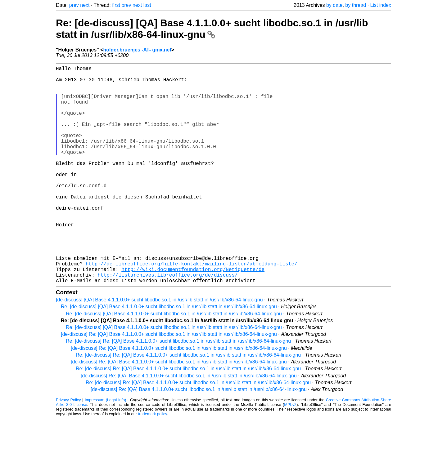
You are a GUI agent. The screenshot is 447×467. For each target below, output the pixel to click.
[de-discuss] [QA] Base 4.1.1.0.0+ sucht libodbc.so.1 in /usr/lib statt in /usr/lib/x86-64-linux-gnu (159, 348)
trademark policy (152, 462)
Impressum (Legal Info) (105, 448)
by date (334, 5)
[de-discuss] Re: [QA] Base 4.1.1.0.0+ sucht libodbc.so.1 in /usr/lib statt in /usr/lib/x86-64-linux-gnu (169, 382)
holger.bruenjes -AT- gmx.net (137, 49)
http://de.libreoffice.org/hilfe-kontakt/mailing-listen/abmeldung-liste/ (191, 308)
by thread (355, 5)
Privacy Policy (68, 448)
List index (380, 5)
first (116, 5)
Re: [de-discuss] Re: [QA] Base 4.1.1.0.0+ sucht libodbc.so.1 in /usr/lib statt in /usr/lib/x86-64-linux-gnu (178, 389)
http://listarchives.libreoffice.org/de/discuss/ (167, 321)
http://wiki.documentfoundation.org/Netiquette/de (192, 315)
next (84, 5)
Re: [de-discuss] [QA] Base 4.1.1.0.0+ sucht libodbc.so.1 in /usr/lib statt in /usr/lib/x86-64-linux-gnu (212, 28)
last (147, 5)
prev (74, 5)
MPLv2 (290, 453)
